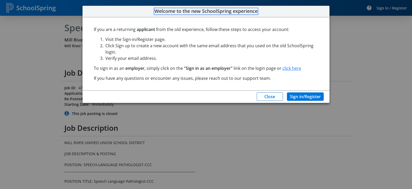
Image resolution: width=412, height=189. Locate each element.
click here (291, 68)
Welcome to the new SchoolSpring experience (206, 11)
